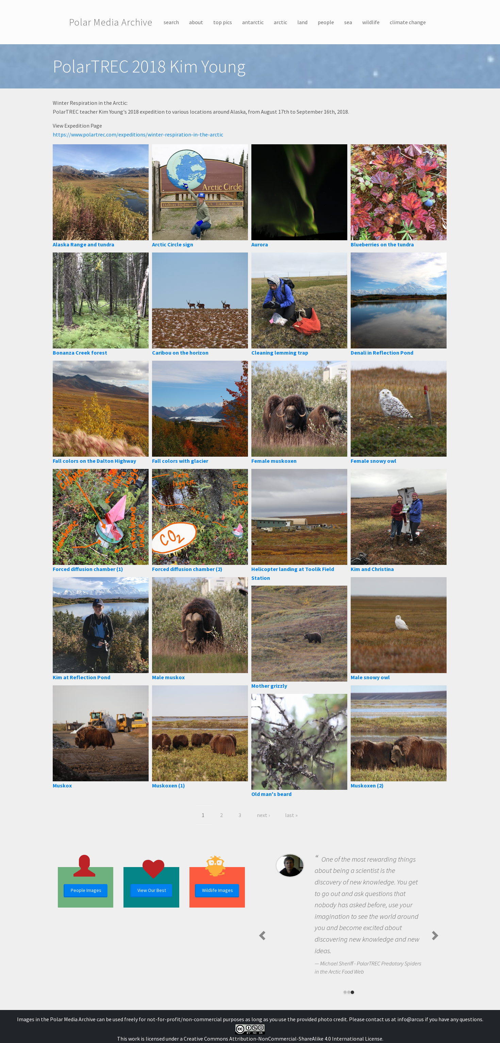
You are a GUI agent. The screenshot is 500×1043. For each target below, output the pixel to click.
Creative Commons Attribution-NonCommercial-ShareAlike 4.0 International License (283, 1038)
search (171, 22)
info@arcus (410, 1019)
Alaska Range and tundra (83, 244)
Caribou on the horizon (180, 352)
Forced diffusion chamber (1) (88, 569)
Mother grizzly (269, 685)
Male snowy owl (370, 677)
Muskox (62, 785)
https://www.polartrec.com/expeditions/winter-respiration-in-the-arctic (138, 134)
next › (263, 815)
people (326, 22)
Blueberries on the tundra (382, 244)
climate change (408, 22)
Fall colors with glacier (180, 460)
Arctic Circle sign (172, 244)
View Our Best (151, 890)
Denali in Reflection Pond (382, 352)
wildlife (371, 22)
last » (291, 815)
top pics (222, 22)
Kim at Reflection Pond (81, 677)
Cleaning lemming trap (279, 352)
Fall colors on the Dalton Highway (94, 460)
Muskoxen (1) (168, 785)
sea (348, 22)
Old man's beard (271, 794)
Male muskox (168, 677)
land (302, 22)
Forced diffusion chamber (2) (187, 569)
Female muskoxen (274, 460)
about (196, 22)
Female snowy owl (373, 460)
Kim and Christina (372, 569)
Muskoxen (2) (367, 785)
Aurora (259, 244)
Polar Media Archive (110, 22)
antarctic (253, 22)
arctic (280, 22)
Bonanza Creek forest (80, 352)
